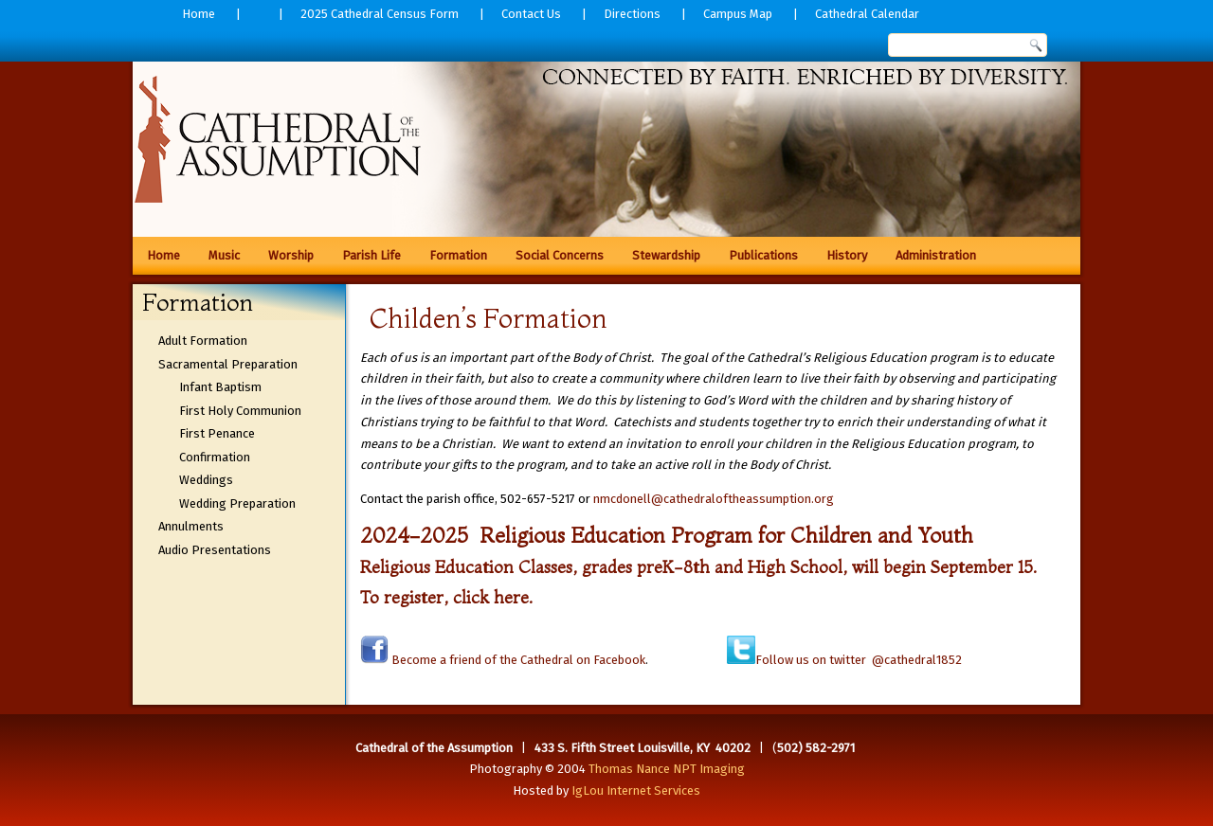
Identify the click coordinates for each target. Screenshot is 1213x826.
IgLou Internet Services (635, 790)
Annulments (191, 526)
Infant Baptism (220, 387)
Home (198, 14)
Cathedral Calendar (867, 14)
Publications (763, 255)
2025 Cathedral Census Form (379, 14)
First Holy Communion (240, 411)
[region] (606, 142)
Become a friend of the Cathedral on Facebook (517, 660)
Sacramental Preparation (228, 364)
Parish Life (371, 255)
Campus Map (737, 14)
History (846, 255)
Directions (632, 14)
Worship (291, 255)
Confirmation (214, 457)
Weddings (206, 480)
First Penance (217, 433)
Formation (458, 255)
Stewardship (666, 255)
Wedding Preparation (237, 503)
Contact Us (531, 14)
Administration (936, 255)
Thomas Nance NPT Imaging (666, 769)
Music (224, 255)
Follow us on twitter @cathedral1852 (858, 660)
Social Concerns (560, 255)
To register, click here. (446, 597)
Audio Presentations (214, 550)
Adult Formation (202, 340)
